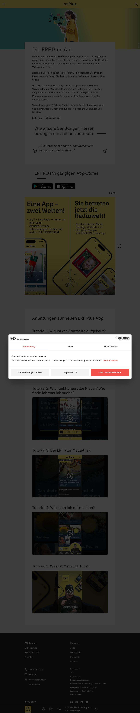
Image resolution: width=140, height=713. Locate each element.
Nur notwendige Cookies (30, 372)
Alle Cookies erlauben (110, 372)
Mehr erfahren (110, 360)
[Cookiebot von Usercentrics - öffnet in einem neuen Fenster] (117, 338)
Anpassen (70, 372)
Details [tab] (70, 346)
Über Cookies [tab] (111, 346)
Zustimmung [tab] (29, 346)
